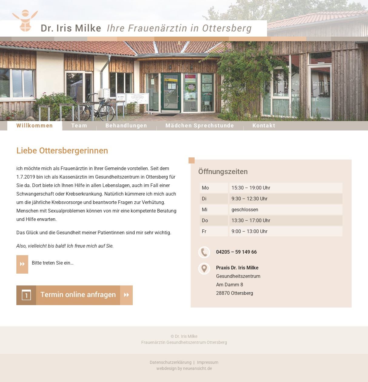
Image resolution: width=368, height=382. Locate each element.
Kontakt (264, 125)
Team (79, 125)
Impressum (207, 362)
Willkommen (34, 125)
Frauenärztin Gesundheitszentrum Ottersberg (184, 342)
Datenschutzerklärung (171, 362)
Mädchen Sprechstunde (200, 125)
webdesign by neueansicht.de (184, 368)
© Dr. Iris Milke (184, 336)
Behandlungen (126, 125)
